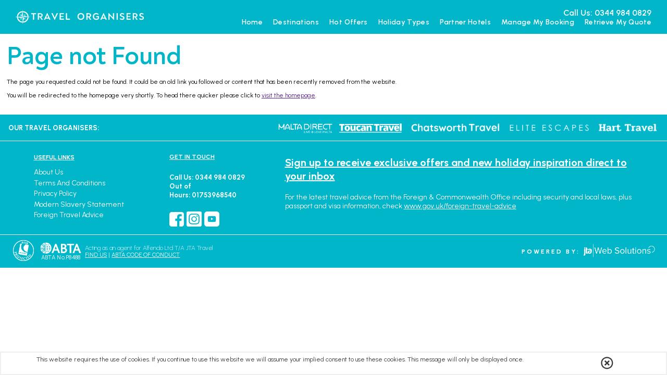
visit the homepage (288, 95)
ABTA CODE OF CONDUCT (146, 255)
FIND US (96, 255)
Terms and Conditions (69, 183)
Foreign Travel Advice (69, 214)
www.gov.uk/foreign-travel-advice (460, 206)
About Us (48, 172)
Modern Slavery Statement (79, 204)
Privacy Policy (55, 193)
